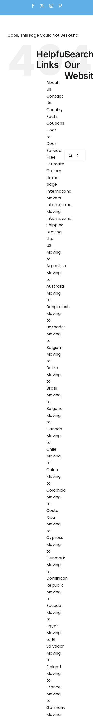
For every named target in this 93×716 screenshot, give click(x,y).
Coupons (55, 123)
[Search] (70, 155)
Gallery (53, 171)
